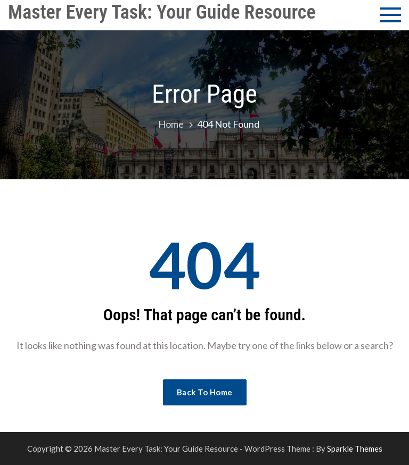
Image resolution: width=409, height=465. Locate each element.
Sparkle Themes (354, 448)
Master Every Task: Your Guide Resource (162, 12)
